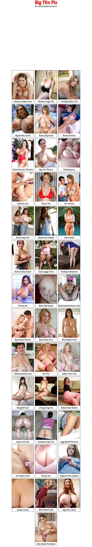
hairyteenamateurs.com (69, 291)
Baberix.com (23, 188)
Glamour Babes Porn (23, 86)
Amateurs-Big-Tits (46, 427)
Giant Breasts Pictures (23, 154)
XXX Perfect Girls (46, 495)
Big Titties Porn (46, 325)
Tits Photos (69, 188)
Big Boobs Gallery (46, 223)
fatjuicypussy (69, 154)
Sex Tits (46, 359)
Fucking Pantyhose (69, 257)
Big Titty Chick (69, 495)
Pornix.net (23, 291)
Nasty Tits (46, 188)
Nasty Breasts (69, 120)
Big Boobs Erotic (23, 120)
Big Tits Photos (46, 154)
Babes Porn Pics (69, 359)
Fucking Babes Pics (69, 86)
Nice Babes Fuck (69, 325)
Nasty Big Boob (46, 120)
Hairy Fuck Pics (23, 427)
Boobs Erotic (23, 495)
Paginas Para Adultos (69, 461)
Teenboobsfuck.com (23, 359)
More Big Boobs (46, 291)
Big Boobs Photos (23, 325)
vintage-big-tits (46, 393)
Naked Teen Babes (69, 393)
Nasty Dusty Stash (23, 257)
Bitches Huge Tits (46, 86)
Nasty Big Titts (23, 223)
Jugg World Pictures (69, 427)
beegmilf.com (23, 393)
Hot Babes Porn (23, 461)
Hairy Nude (69, 223)
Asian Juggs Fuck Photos (46, 257)
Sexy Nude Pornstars (46, 529)
